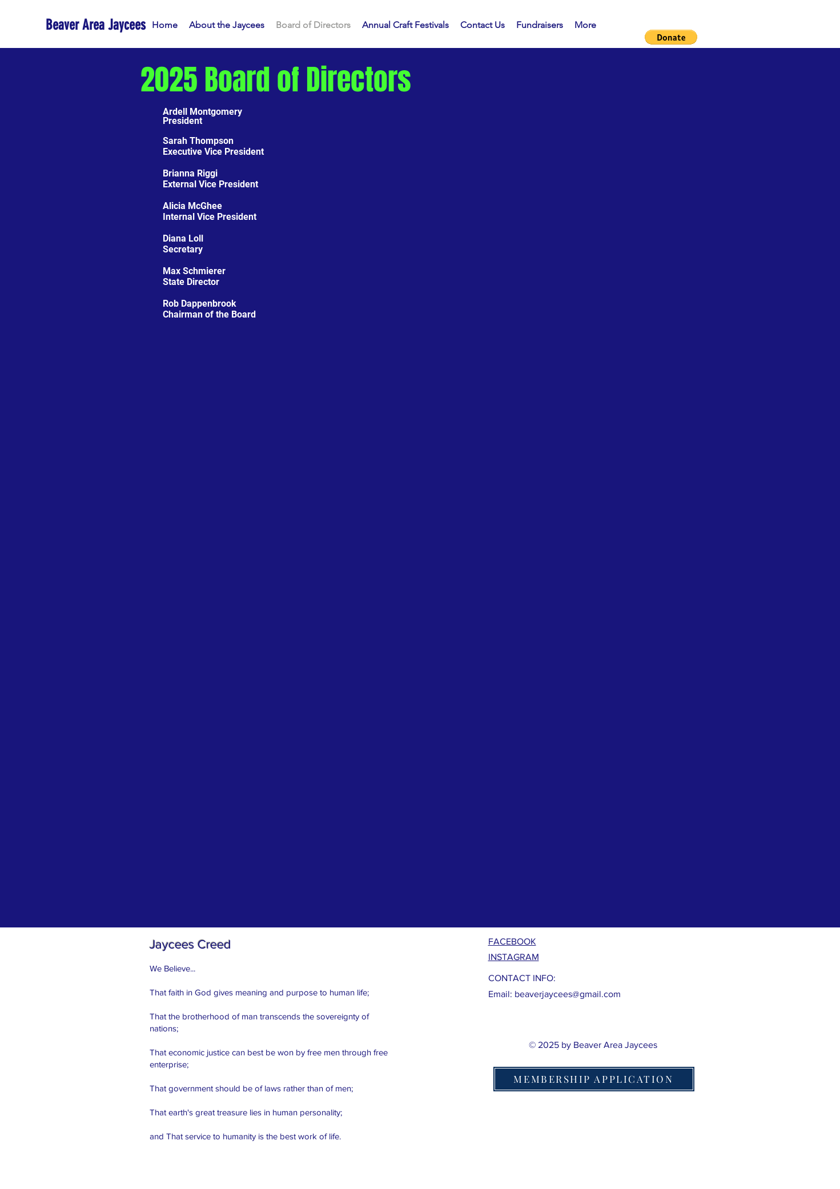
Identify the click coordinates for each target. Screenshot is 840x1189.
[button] (671, 37)
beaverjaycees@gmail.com (568, 994)
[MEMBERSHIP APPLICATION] (594, 1079)
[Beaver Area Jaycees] (98, 25)
